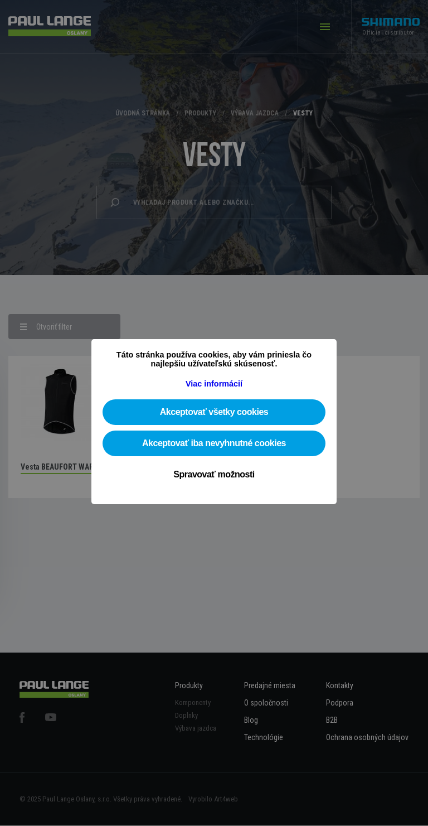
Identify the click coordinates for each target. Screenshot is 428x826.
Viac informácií (214, 383)
